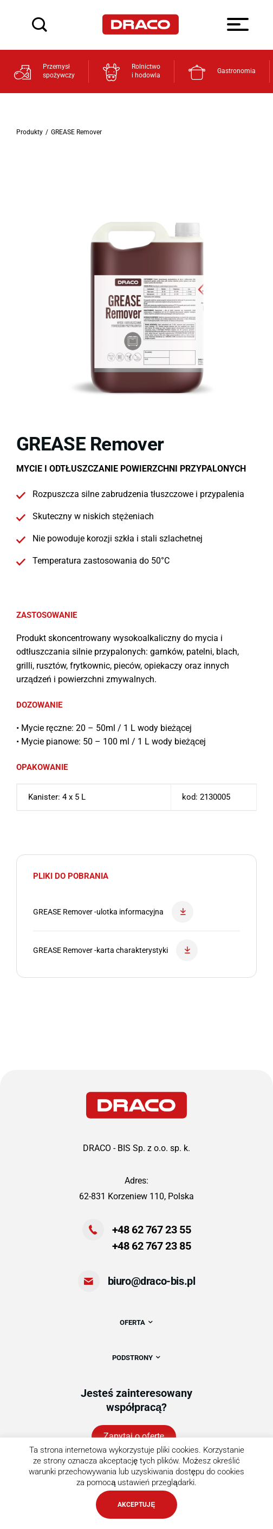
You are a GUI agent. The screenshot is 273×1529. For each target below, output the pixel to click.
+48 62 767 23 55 (151, 1229)
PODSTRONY (136, 1358)
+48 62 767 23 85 (151, 1245)
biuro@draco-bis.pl (152, 1281)
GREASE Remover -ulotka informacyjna (113, 912)
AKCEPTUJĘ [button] (136, 1504)
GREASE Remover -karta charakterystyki (115, 950)
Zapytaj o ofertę (134, 1436)
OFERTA (137, 1322)
